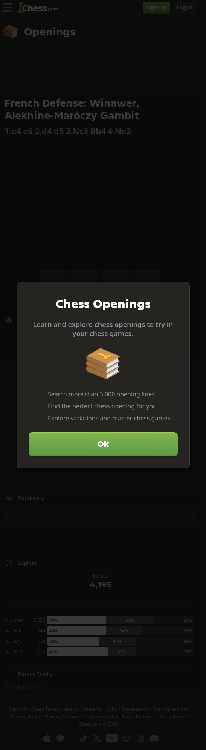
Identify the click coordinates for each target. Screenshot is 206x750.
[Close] (181, 291)
